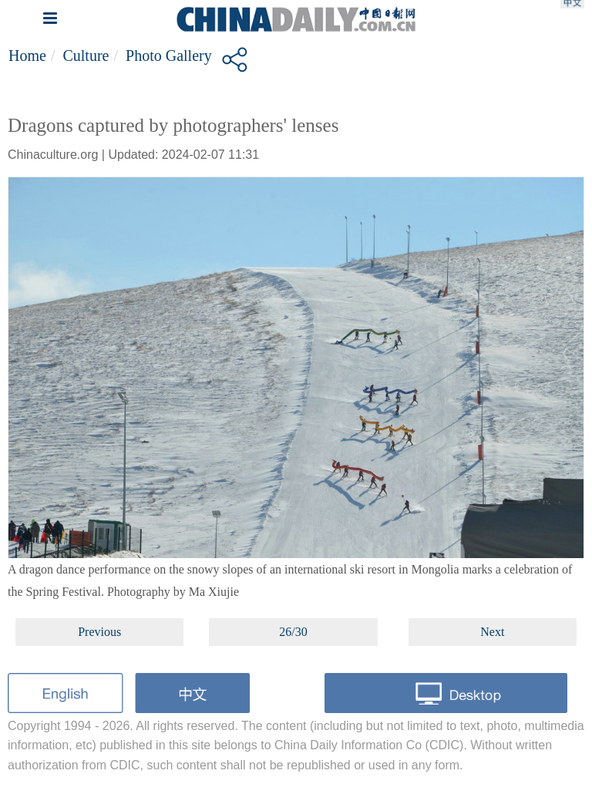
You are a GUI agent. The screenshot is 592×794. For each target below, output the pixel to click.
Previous (99, 631)
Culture (85, 55)
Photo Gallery (169, 55)
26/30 (293, 631)
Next (492, 631)
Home (27, 55)
